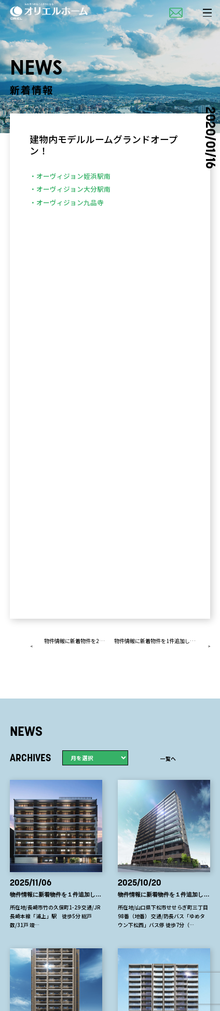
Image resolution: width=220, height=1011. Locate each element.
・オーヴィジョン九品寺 (67, 202)
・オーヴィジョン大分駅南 (70, 189)
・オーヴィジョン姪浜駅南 (70, 176)
